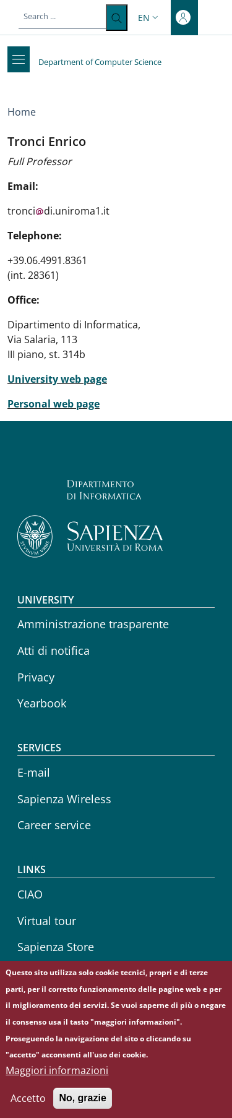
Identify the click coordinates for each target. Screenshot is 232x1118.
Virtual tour (46, 920)
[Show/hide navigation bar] (18, 59)
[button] (149, 17)
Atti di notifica (53, 650)
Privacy (35, 677)
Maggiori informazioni (57, 1081)
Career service (54, 824)
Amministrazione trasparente (93, 624)
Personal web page (53, 404)
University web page (57, 379)
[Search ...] (116, 17)
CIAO (30, 894)
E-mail (33, 772)
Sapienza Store (55, 946)
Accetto (28, 1109)
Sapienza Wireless (64, 799)
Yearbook (41, 703)
